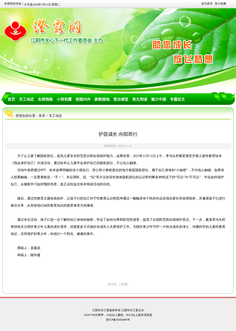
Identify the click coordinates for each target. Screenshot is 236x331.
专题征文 (177, 99)
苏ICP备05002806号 (118, 319)
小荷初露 (64, 99)
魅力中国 (158, 99)
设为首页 (207, 3)
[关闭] (123, 284)
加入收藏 (220, 3)
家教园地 (102, 99)
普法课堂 (120, 99)
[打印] (112, 284)
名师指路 (45, 99)
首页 (11, 99)
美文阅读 (139, 99)
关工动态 (26, 99)
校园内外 (83, 99)
